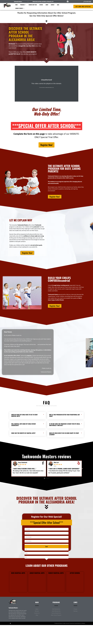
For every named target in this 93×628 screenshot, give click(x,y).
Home (16, 4)
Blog (58, 4)
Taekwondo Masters (18, 1)
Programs (23, 5)
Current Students (19, 8)
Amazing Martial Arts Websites (79, 626)
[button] (11, 470)
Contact (52, 4)
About (47, 4)
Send (46, 550)
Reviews (41, 4)
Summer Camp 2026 (33, 4)
